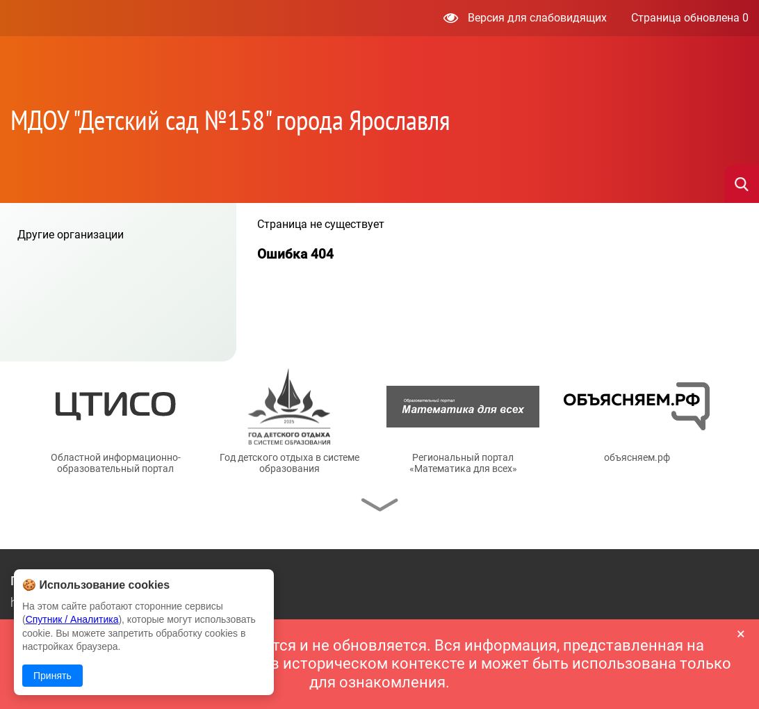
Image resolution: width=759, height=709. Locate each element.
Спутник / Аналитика (72, 619)
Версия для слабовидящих (525, 17)
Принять (52, 675)
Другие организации (70, 234)
